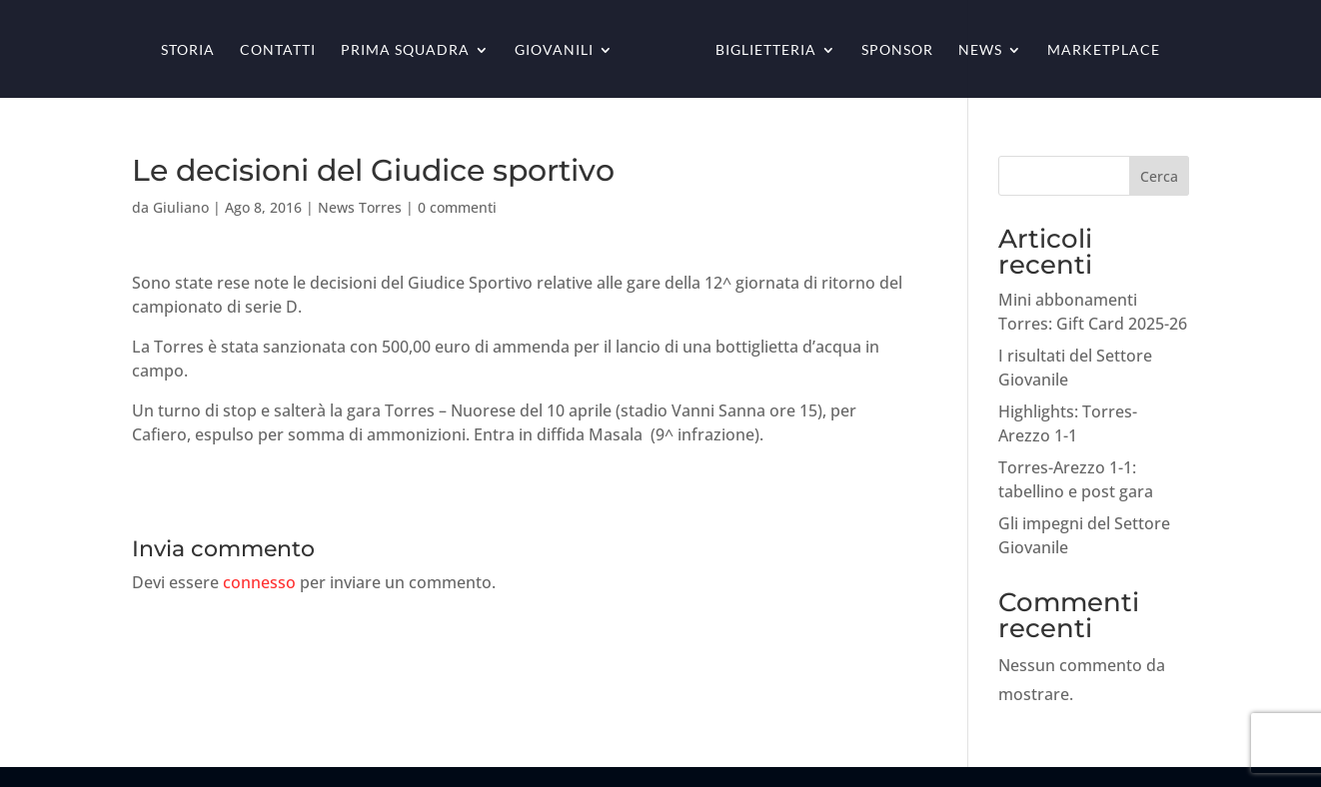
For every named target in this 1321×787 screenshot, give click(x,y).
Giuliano (181, 207)
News (980, 50)
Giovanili (554, 50)
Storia (188, 50)
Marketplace (1103, 50)
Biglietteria (765, 50)
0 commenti (457, 207)
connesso (259, 582)
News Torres (360, 207)
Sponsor (897, 50)
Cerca (1159, 176)
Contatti (278, 50)
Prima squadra (405, 50)
